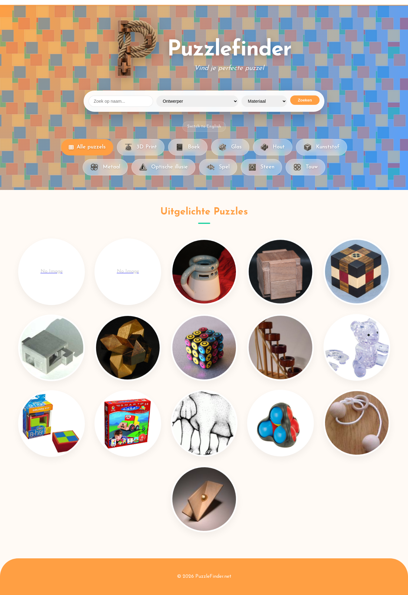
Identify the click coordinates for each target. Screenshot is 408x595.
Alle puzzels (87, 147)
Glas (230, 147)
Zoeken (305, 100)
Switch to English (204, 126)
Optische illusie (163, 167)
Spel (218, 167)
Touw (305, 167)
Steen (261, 167)
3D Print (140, 147)
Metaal (105, 167)
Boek (188, 147)
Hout (272, 147)
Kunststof (321, 147)
